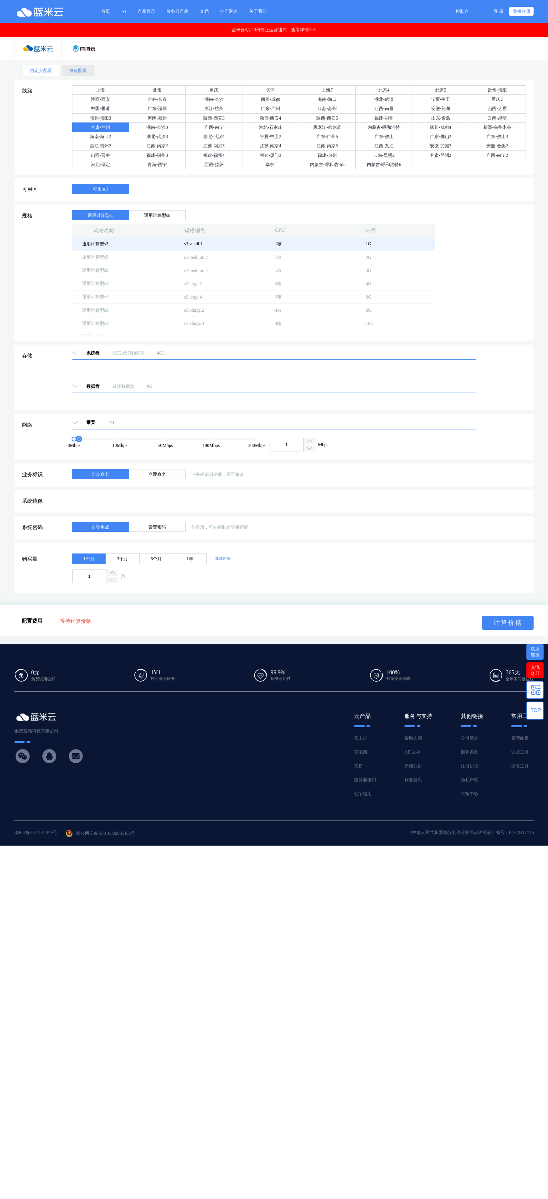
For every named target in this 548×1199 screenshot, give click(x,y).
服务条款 (469, 752)
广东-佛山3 (497, 136)
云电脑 (360, 752)
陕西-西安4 (271, 118)
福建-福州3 (157, 155)
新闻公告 (413, 766)
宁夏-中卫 (440, 99)
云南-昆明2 (384, 155)
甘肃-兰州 (100, 127)
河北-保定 (100, 164)
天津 (270, 90)
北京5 (440, 90)
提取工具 (520, 766)
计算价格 (508, 622)
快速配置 (78, 70)
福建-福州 (384, 118)
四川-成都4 (441, 127)
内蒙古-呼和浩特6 (384, 164)
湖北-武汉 (384, 99)
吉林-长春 (157, 99)
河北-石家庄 (270, 127)
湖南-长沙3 (157, 127)
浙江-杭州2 (101, 145)
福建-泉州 (327, 155)
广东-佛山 (384, 136)
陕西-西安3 (214, 118)
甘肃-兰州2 (441, 155)
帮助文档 (413, 738)
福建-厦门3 (271, 155)
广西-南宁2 (497, 155)
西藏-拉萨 (214, 164)
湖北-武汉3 (157, 136)
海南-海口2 (101, 136)
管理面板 (520, 738)
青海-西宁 (157, 164)
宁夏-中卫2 (271, 136)
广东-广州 (270, 108)
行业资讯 (413, 779)
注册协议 (469, 766)
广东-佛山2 (441, 136)
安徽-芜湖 (440, 108)
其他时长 (223, 558)
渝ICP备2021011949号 (35, 832)
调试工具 (520, 752)
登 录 (499, 11)
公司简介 (469, 738)
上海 (100, 90)
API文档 (412, 752)
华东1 (270, 164)
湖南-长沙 (214, 99)
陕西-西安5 (327, 118)
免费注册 (521, 11)
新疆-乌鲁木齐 (497, 127)
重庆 (214, 90)
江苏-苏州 (327, 108)
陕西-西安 (100, 99)
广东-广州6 (327, 136)
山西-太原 (497, 108)
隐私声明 (469, 779)
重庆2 (497, 99)
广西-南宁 (214, 127)
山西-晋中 (100, 155)
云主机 (360, 738)
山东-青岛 (440, 118)
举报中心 (469, 793)
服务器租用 (365, 779)
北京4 (384, 90)
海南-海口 (327, 99)
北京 (157, 90)
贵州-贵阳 (497, 90)
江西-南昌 (384, 108)
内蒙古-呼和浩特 (384, 127)
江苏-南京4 (271, 145)
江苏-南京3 (214, 145)
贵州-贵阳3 (101, 118)
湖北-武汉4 (214, 136)
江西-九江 (384, 145)
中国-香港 (100, 108)
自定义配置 (41, 70)
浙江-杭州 (214, 108)
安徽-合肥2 (497, 145)
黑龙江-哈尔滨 (327, 127)
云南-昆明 (497, 118)
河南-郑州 (157, 118)
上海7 (327, 90)
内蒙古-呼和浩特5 (327, 164)
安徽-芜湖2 (441, 145)
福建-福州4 (214, 155)
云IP (358, 766)
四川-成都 (270, 99)
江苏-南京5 (327, 145)
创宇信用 (363, 793)
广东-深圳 (157, 108)
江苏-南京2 (157, 145)
